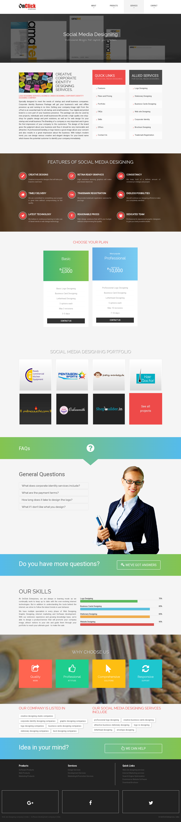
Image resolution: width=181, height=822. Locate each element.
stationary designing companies (35, 731)
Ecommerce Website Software (135, 779)
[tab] (53, 486)
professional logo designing (106, 720)
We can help (133, 748)
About (94, 7)
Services (134, 7)
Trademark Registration (143, 135)
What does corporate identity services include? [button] (51, 485)
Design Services (74, 770)
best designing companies (65, 731)
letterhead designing (103, 730)
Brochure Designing (142, 127)
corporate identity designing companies (38, 721)
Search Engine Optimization (134, 776)
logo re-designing (141, 725)
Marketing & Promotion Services (80, 776)
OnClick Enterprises (167, 817)
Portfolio (100, 104)
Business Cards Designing (144, 104)
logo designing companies (32, 726)
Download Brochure (130, 782)
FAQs (99, 112)
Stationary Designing (142, 96)
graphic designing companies (73, 721)
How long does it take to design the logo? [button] (47, 499)
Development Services (77, 773)
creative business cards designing (138, 720)
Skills (99, 119)
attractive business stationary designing (111, 725)
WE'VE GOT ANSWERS (138, 565)
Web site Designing (141, 112)
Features (100, 88)
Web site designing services (133, 770)
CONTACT (154, 7)
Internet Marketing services (133, 773)
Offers (99, 127)
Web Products (24, 773)
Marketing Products (26, 776)
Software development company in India (45, 817)
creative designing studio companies (37, 716)
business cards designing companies (64, 726)
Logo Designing (140, 88)
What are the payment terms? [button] (40, 492)
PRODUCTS (114, 7)
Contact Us (101, 135)
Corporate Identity (141, 119)
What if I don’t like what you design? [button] (43, 506)
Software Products (26, 770)
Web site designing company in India (15, 817)
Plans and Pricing (104, 96)
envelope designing (125, 730)
